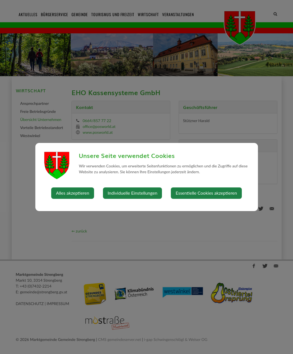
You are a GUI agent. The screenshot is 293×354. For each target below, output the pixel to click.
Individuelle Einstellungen (132, 192)
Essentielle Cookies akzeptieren (206, 192)
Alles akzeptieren (72, 192)
